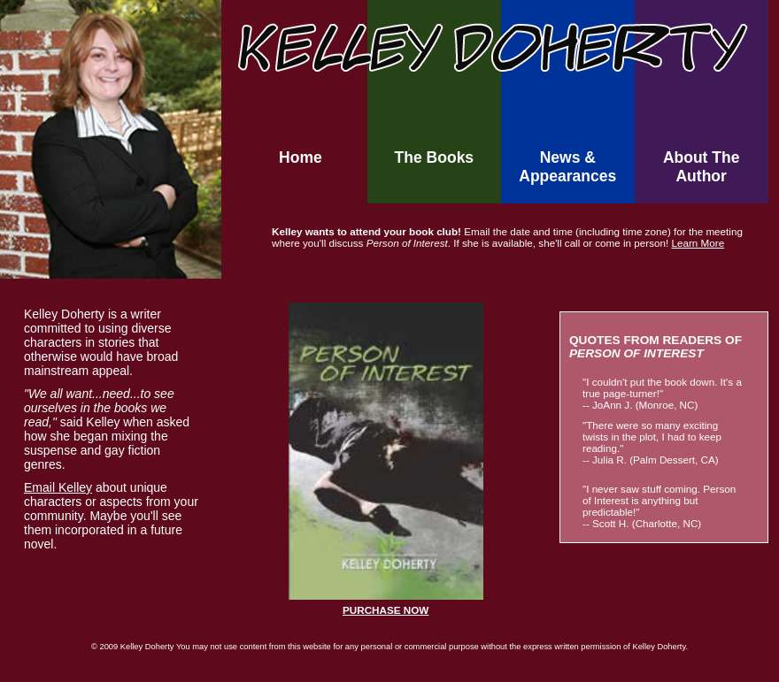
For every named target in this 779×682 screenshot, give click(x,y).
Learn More (697, 243)
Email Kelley (58, 487)
